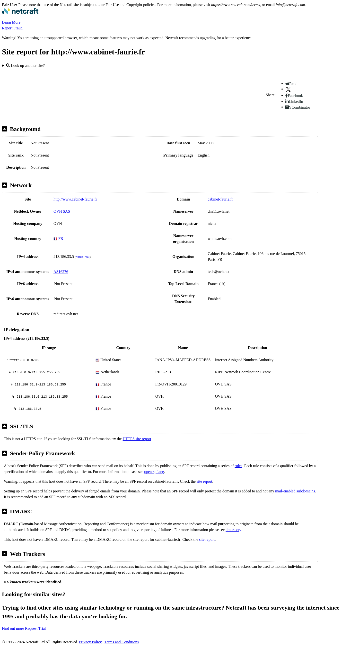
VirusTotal (82, 257)
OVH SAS (61, 211)
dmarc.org (233, 530)
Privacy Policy (90, 642)
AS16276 (60, 272)
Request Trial (35, 628)
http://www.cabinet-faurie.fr (75, 199)
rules (238, 466)
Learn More (11, 22)
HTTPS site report (137, 439)
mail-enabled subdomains (295, 491)
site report (204, 481)
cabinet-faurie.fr (220, 199)
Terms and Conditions (122, 642)
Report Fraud (12, 28)
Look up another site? (25, 65)
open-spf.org (154, 472)
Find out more (13, 628)
